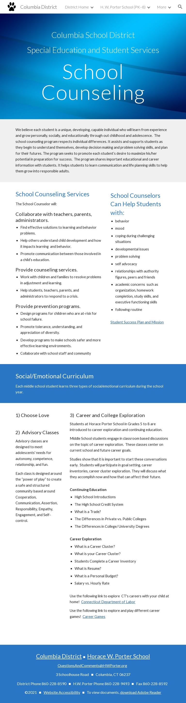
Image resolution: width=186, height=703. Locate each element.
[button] (180, 7)
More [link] (161, 7)
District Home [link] (77, 7)
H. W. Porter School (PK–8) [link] (123, 7)
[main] (93, 42)
